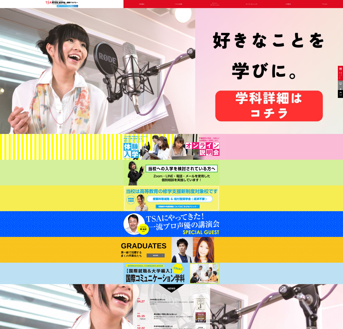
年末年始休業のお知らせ (163, 326)
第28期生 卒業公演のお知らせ (165, 314)
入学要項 (288, 4)
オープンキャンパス (251, 4)
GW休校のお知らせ (157, 300)
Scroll (173, 128)
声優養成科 (143, 319)
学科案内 (141, 4)
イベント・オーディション (214, 4)
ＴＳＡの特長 (178, 4)
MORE (155, 255)
